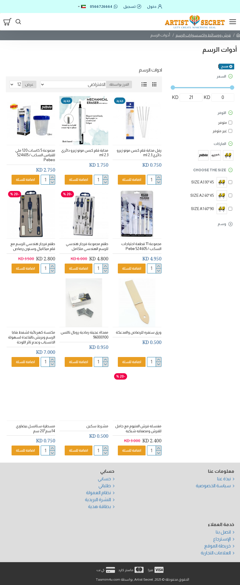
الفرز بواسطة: (119, 84)
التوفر (221, 113)
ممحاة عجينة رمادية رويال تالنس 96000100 (84, 334)
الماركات (220, 144)
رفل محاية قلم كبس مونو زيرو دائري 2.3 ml (139, 152)
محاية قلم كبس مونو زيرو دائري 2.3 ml (84, 152)
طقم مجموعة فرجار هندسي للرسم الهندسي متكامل (87, 246)
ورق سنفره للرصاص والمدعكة (138, 332)
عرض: (29, 84)
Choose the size (209, 170)
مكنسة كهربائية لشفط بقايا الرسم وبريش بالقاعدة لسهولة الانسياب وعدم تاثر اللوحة (31, 337)
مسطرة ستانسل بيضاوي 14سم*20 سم (35, 428)
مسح (224, 66)
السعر (221, 76)
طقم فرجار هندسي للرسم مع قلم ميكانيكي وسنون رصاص (32, 246)
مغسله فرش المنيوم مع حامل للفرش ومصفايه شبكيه (138, 428)
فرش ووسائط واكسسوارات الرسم (203, 35)
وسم (222, 224)
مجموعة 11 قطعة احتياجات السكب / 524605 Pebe (141, 246)
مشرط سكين (97, 426)
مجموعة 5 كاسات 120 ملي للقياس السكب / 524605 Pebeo (35, 155)
